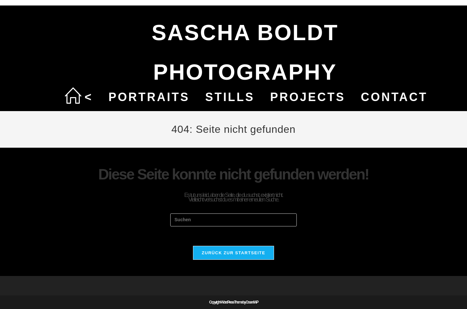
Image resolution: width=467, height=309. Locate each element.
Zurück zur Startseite (233, 252)
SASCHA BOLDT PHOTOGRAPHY (244, 52)
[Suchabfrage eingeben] (233, 219)
